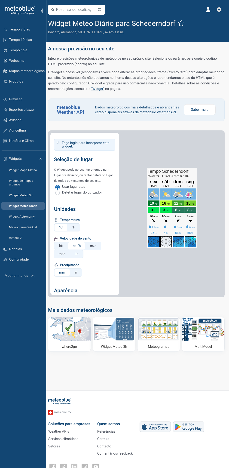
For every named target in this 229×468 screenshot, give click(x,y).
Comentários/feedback (117, 453)
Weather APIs (61, 430)
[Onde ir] (72, 339)
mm (65, 277)
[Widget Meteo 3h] (116, 339)
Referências (109, 430)
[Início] (18, 10)
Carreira (106, 437)
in (78, 277)
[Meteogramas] (159, 339)
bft (64, 251)
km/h (80, 251)
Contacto (107, 445)
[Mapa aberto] (102, 10)
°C (63, 232)
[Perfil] (207, 9)
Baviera (56, 32)
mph (64, 259)
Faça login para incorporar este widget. (88, 149)
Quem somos (111, 422)
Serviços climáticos (66, 437)
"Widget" (100, 89)
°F (76, 232)
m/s (96, 251)
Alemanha (71, 32)
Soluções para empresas (72, 422)
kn (79, 259)
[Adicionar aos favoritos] (184, 23)
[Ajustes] (218, 9)
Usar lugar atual (77, 191)
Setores (57, 445)
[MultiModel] (203, 339)
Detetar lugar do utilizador (85, 197)
